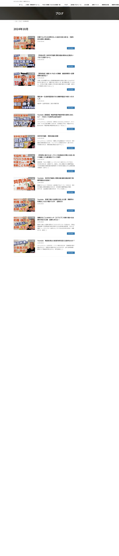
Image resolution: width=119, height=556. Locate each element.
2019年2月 (84, 492)
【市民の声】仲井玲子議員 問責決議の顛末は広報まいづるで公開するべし (55, 56)
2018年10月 (84, 505)
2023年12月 (84, 314)
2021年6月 (84, 401)
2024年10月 (84, 280)
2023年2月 (84, 334)
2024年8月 (84, 287)
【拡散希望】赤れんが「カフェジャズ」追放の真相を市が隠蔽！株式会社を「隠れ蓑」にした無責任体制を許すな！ (97, 65)
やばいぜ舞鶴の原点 (28, 528)
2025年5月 (84, 257)
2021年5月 (84, 404)
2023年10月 (84, 317)
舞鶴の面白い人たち (86, 204)
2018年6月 (84, 512)
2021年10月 (84, 388)
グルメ (83, 154)
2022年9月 (84, 351)
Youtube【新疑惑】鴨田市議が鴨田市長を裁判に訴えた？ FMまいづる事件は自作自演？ (55, 116)
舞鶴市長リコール (85, 197)
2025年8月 (84, 247)
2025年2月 (84, 267)
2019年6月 (84, 478)
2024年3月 (84, 304)
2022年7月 (84, 357)
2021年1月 (84, 418)
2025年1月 (84, 270)
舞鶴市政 (83, 207)
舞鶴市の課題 (18, 528)
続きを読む (70, 48)
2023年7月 (84, 327)
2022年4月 (84, 367)
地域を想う (84, 160)
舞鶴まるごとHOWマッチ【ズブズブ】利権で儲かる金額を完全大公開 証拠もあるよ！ (55, 218)
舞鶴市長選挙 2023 (86, 201)
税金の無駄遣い (85, 184)
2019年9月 (84, 468)
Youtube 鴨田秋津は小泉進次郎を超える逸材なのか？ (56, 241)
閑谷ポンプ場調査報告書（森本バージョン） (46, 528)
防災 (82, 211)
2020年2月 (84, 451)
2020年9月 (84, 431)
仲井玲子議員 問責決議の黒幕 (47, 136)
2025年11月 (84, 236)
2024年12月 (84, 273)
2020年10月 (84, 428)
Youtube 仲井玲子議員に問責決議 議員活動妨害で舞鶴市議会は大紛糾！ (55, 179)
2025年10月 (84, 240)
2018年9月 (84, 508)
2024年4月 (84, 300)
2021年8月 (84, 394)
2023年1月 (84, 337)
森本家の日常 (84, 177)
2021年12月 (84, 381)
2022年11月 (84, 344)
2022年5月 (84, 364)
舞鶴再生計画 (94, 527)
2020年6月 (84, 441)
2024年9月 (84, 283)
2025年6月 (84, 253)
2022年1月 (84, 377)
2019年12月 (84, 458)
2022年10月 (84, 347)
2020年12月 (84, 421)
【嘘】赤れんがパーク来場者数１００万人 (97, 45)
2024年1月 (84, 310)
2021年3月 (84, 411)
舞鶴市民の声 (84, 194)
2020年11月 (84, 424)
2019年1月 (84, 495)
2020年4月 (84, 445)
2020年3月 (84, 448)
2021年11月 (84, 384)
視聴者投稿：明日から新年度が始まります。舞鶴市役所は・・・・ (97, 105)
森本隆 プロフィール (66, 527)
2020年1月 (84, 455)
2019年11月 (84, 461)
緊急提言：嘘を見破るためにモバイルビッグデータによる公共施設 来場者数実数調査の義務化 (97, 35)
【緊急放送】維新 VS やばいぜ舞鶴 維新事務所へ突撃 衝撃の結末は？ (56, 74)
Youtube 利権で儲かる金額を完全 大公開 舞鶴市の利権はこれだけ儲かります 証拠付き (55, 200)
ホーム (16, 527)
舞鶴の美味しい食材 (86, 187)
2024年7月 (84, 290)
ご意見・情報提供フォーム (27, 527)
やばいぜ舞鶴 (84, 144)
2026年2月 (84, 226)
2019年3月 (84, 488)
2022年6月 (84, 361)
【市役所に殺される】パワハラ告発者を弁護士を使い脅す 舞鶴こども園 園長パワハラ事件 (56, 156)
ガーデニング (84, 150)
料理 (82, 170)
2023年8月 (84, 324)
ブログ (57, 527)
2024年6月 (84, 293)
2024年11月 (84, 277)
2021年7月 (84, 398)
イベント (83, 147)
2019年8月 (84, 471)
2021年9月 (84, 391)
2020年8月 (84, 435)
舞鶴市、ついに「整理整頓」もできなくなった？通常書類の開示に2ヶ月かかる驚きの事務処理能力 (97, 86)
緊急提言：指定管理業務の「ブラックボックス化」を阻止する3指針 (97, 54)
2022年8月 (84, 354)
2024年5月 (84, 297)
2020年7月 (84, 438)
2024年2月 (84, 307)
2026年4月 (84, 220)
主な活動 (77, 527)
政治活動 (83, 167)
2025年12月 (84, 233)
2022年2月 (84, 374)
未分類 (83, 174)
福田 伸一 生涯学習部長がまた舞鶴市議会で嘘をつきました (55, 97)
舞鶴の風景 (84, 191)
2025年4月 (84, 260)
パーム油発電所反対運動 (87, 157)
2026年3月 (84, 223)
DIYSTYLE (83, 140)
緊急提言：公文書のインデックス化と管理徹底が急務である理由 (97, 76)
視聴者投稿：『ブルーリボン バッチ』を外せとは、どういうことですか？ (97, 114)
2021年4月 (84, 408)
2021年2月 (84, 414)
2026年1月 (84, 230)
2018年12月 (84, 498)
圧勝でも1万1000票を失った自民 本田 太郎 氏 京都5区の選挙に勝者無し (55, 38)
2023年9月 (84, 320)
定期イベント (85, 527)
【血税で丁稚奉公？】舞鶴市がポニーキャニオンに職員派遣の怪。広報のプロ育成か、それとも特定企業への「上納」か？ (97, 126)
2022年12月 (84, 341)
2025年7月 (84, 250)
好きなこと (84, 164)
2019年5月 (84, 481)
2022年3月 (84, 371)
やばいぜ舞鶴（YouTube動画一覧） (45, 527)
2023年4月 (84, 330)
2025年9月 (84, 243)
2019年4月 (84, 485)
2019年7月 (84, 475)
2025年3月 (84, 263)
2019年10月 (84, 465)
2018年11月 (84, 502)
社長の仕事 (84, 181)
